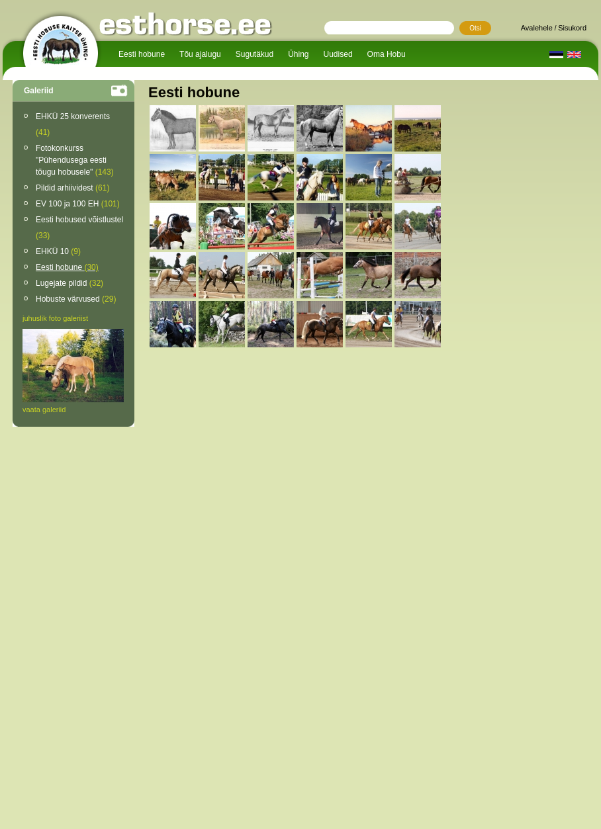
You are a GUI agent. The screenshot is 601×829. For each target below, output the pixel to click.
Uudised (338, 54)
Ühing (298, 54)
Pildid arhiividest (72, 188)
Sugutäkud (254, 54)
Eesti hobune (141, 54)
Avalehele (537, 28)
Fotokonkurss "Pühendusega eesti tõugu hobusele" (75, 160)
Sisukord (572, 28)
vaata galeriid (44, 410)
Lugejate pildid (69, 283)
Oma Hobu (386, 54)
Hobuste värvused (76, 299)
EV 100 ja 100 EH (78, 203)
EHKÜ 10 (58, 251)
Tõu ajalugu (200, 54)
